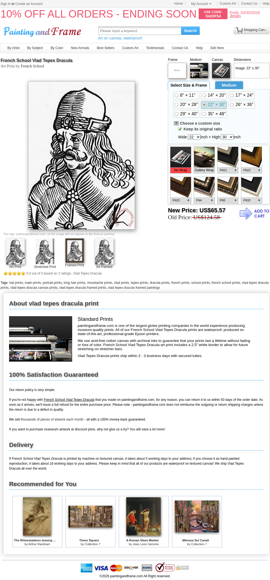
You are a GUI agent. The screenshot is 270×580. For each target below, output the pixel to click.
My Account (201, 4)
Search (190, 30)
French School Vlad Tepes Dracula (36, 60)
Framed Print (74, 265)
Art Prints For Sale (43, 30)
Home (178, 3)
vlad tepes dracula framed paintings (134, 288)
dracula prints (160, 283)
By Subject (35, 48)
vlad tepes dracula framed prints (82, 288)
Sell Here (217, 48)
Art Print (15, 267)
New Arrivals (80, 48)
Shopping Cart (254, 30)
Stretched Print (45, 267)
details (235, 16)
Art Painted (104, 267)
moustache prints (99, 283)
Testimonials (155, 48)
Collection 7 (92, 544)
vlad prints (121, 283)
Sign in (6, 4)
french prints (180, 283)
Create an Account (29, 4)
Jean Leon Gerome (146, 544)
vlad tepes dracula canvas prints (33, 288)
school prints (200, 283)
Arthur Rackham (39, 544)
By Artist (13, 48)
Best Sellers (105, 48)
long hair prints (74, 283)
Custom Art (228, 3)
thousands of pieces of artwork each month (52, 419)
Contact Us (249, 3)
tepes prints (139, 283)
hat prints (16, 283)
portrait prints (52, 283)
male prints (33, 283)
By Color (56, 48)
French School (32, 66)
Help (266, 3)
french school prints (226, 283)
